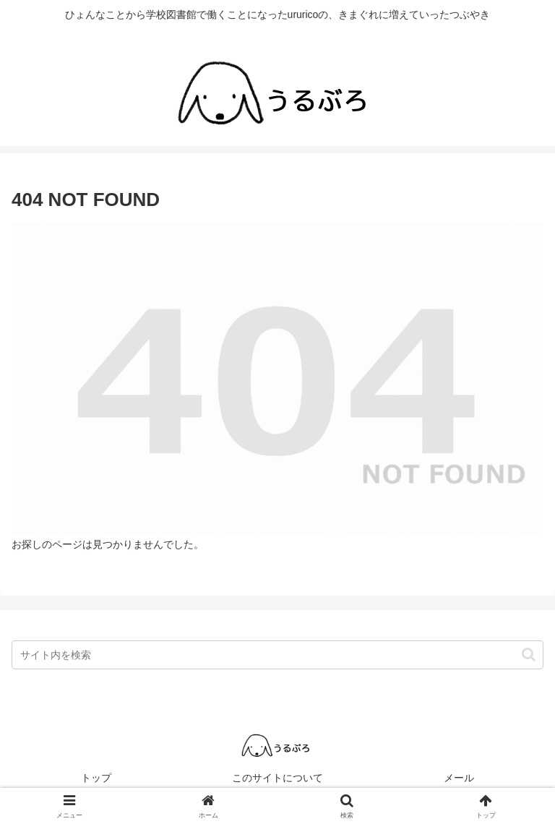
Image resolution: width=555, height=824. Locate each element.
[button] (528, 654)
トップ (96, 778)
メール (459, 778)
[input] (277, 654)
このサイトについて (277, 778)
